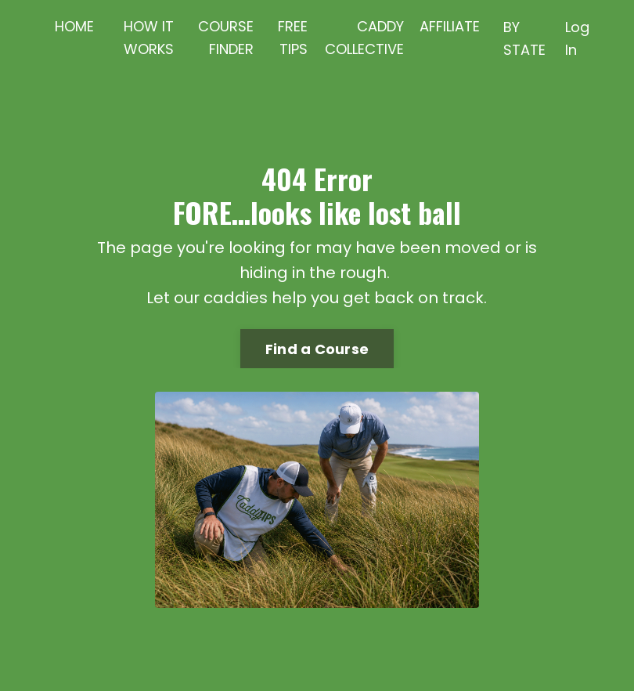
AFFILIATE (450, 26)
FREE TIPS (293, 37)
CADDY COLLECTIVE (364, 37)
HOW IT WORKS (149, 37)
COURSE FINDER (226, 37)
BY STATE (524, 38)
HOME (74, 26)
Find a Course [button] (317, 349)
